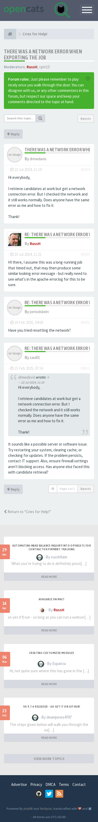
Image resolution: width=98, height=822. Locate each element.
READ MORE (49, 577)
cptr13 (44, 66)
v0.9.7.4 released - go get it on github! (51, 706)
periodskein (39, 311)
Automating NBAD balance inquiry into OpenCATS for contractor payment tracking (51, 547)
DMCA (50, 784)
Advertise (19, 784)
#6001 (85, 322)
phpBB (28, 808)
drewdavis (38, 158)
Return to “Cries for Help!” (27, 511)
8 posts (85, 118)
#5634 (85, 169)
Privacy (36, 784)
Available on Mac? (52, 599)
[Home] (10, 34)
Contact (79, 784)
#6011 (85, 368)
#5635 (85, 254)
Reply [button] (13, 134)
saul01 (35, 357)
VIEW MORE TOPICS (49, 758)
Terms (64, 784)
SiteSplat (46, 808)
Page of (67, 489)
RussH (32, 66)
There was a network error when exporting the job (43, 54)
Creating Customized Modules (51, 653)
